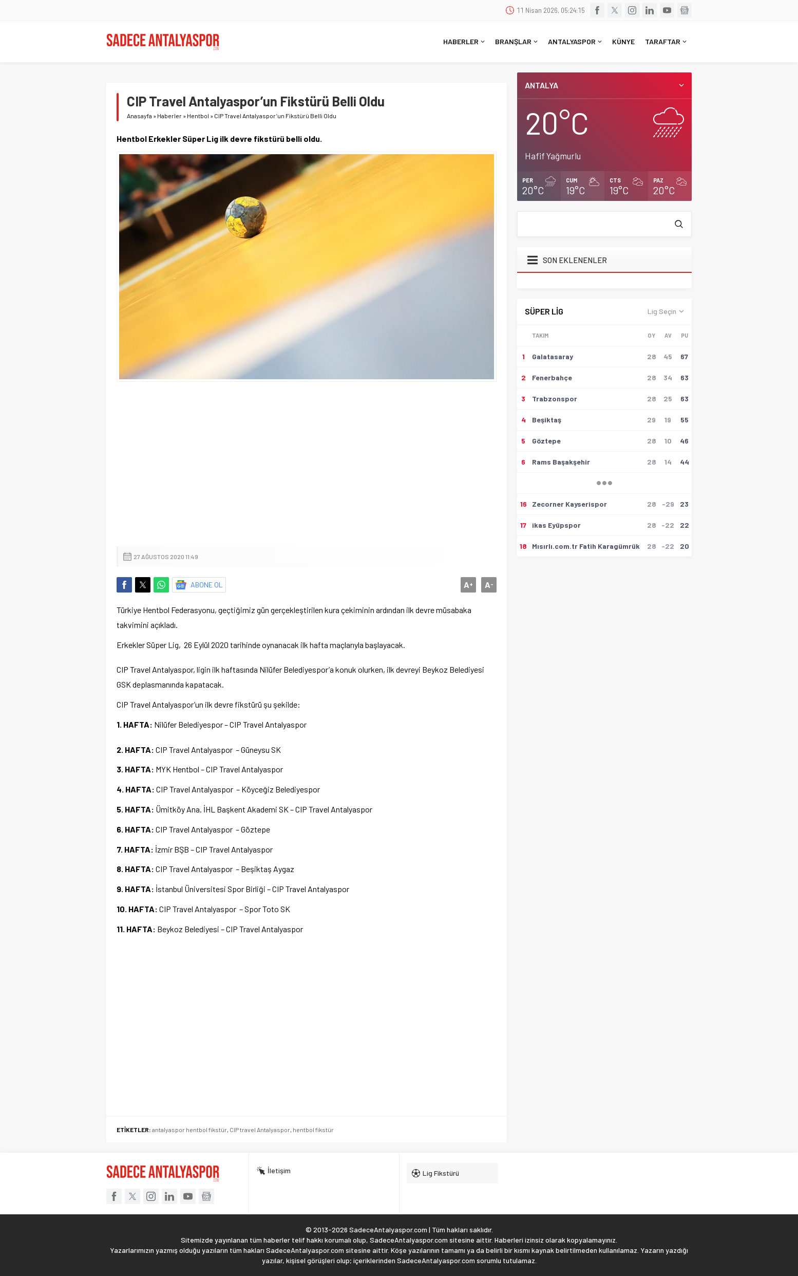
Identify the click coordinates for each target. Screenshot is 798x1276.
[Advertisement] (307, 464)
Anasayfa (139, 115)
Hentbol (198, 115)
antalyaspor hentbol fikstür (189, 1129)
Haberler (169, 115)
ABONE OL (207, 584)
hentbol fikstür (313, 1129)
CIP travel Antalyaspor (260, 1129)
